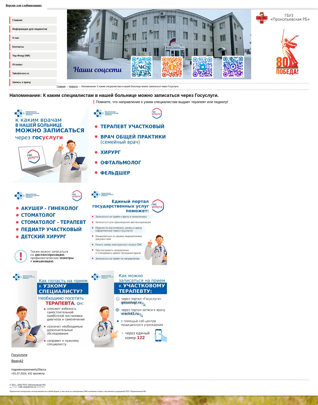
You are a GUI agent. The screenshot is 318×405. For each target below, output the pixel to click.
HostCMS (40, 387)
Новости (73, 86)
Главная (61, 86)
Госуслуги (19, 355)
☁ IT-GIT (13, 387)
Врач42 (17, 361)
